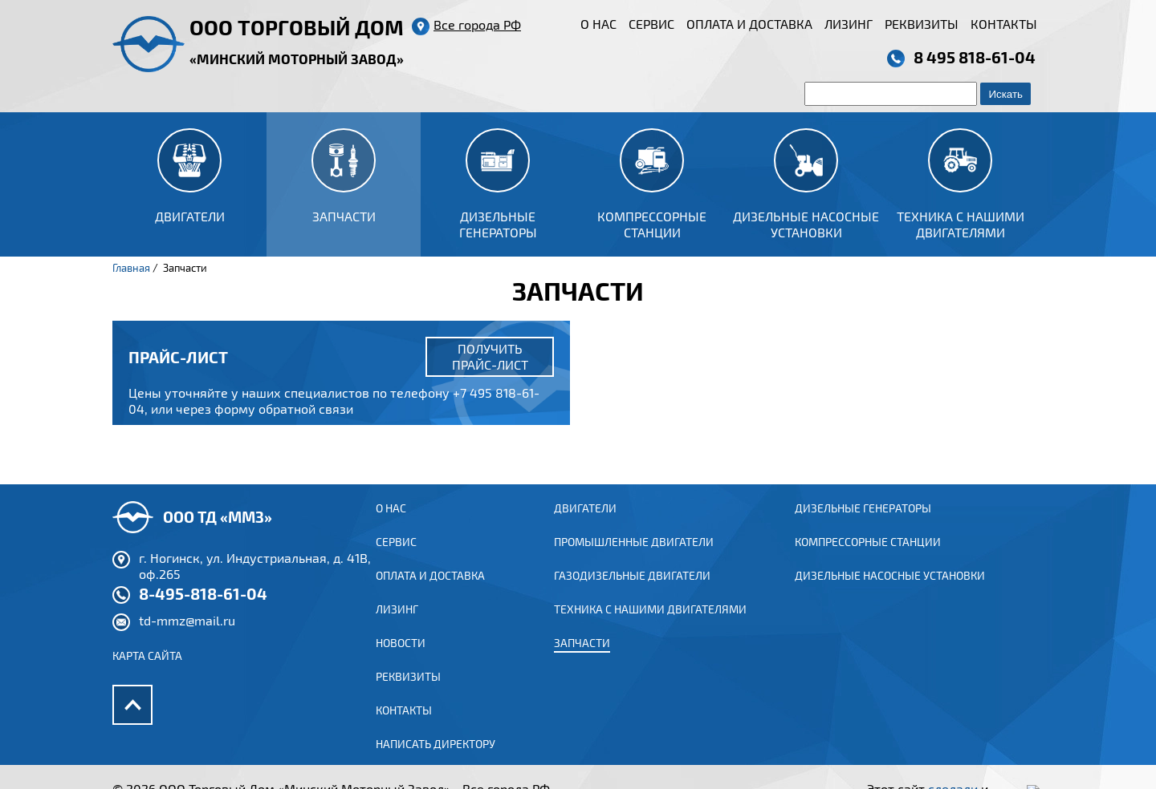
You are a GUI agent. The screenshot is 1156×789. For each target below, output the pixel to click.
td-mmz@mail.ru (187, 636)
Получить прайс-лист (490, 356)
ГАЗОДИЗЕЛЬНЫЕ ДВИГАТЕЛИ (632, 591)
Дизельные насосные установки (890, 591)
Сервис (651, 23)
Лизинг (848, 23)
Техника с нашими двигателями (650, 625)
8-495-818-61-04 (203, 609)
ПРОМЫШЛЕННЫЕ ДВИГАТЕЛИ (634, 557)
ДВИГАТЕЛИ (585, 524)
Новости (400, 659)
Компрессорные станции (868, 557)
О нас (598, 23)
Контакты (1004, 23)
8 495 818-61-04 (975, 57)
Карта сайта (147, 671)
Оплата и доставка (749, 23)
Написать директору (435, 760)
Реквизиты (922, 23)
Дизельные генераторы (863, 524)
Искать (1005, 94)
